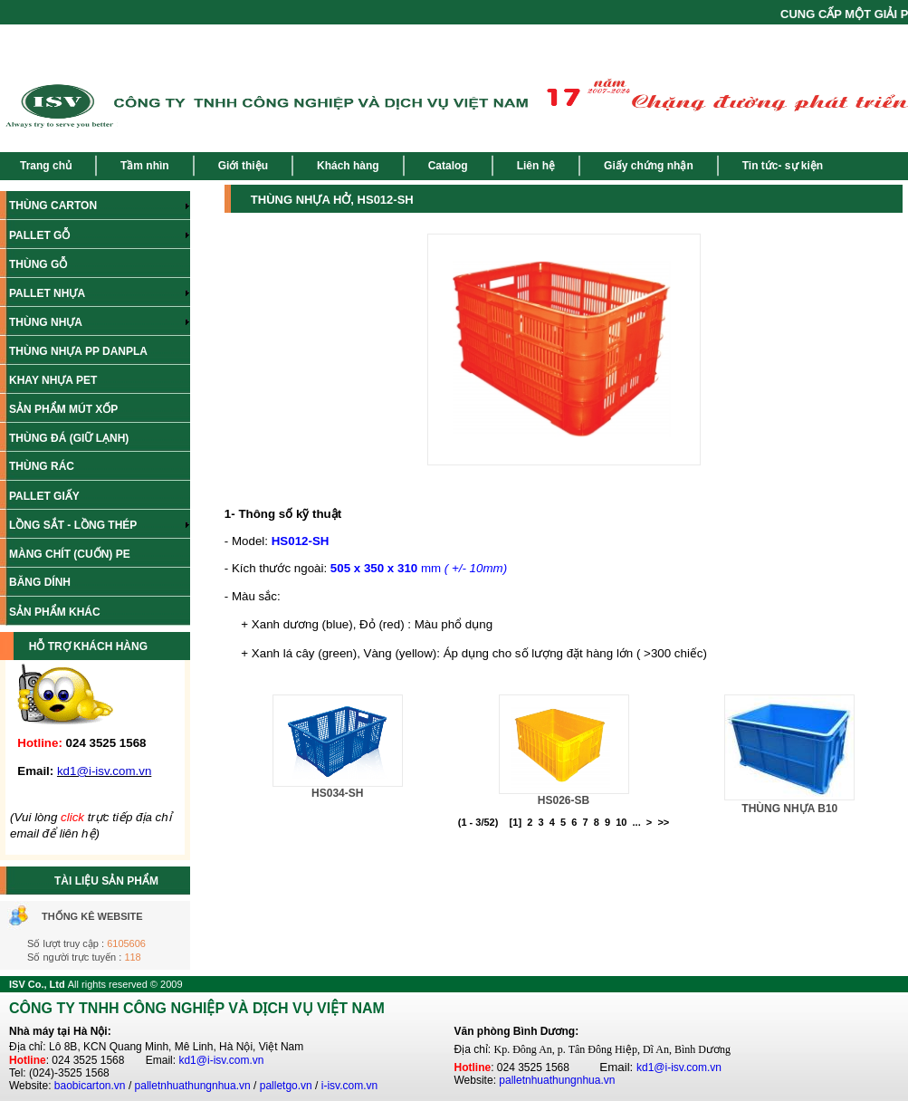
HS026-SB (563, 800)
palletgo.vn (286, 1085)
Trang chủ (46, 165)
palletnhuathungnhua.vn (193, 1085)
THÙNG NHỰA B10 (789, 808)
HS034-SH (337, 793)
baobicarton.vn (90, 1085)
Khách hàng (348, 165)
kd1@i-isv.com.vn (220, 1060)
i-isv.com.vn (349, 1085)
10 (621, 822)
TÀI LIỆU (77, 881)
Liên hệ (536, 165)
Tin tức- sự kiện (782, 165)
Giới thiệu (243, 165)
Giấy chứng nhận (648, 165)
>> (663, 822)
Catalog (448, 165)
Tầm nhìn (144, 165)
